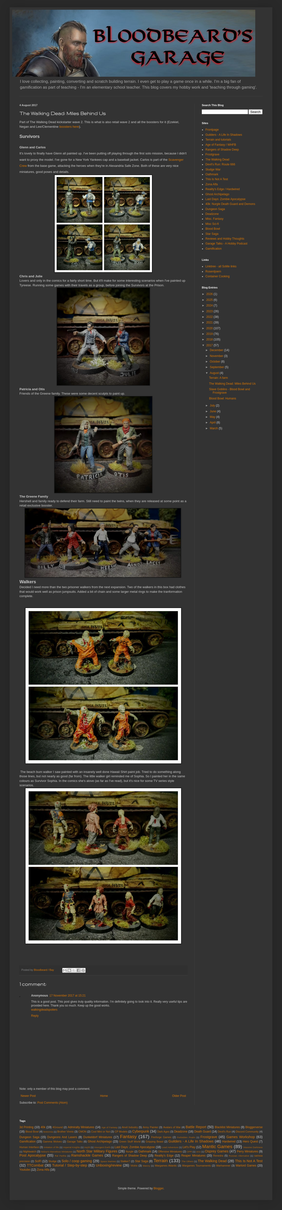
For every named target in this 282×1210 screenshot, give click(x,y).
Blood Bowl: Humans (222, 398)
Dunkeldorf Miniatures (97, 1137)
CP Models (121, 1131)
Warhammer (223, 1165)
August (215, 373)
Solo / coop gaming (77, 1161)
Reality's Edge (164, 1155)
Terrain (161, 1160)
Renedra (218, 1155)
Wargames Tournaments (196, 1165)
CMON (82, 1131)
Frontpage (212, 129)
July (213, 405)
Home (104, 1096)
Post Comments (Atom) (52, 1102)
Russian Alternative (239, 1155)
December (217, 350)
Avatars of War (172, 1127)
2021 (210, 322)
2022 (210, 317)
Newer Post (28, 1096)
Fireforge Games (161, 1137)
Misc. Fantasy (214, 218)
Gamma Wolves (52, 1141)
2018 (210, 339)
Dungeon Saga (215, 209)
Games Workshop (240, 1137)
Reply (35, 1015)
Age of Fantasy (109, 1127)
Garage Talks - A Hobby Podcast (226, 243)
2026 (210, 294)
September (217, 367)
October (215, 361)
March (214, 428)
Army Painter (150, 1127)
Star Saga (211, 234)
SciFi (38, 1161)
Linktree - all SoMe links (220, 266)
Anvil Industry (130, 1127)
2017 (210, 345)
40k (43, 1127)
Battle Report (196, 1127)
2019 (210, 334)
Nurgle (129, 1151)
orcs (198, 1151)
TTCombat (35, 1165)
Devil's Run (224, 1131)
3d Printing (26, 1127)
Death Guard (202, 1131)
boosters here (69, 126)
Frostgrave (212, 154)
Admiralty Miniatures (81, 1127)
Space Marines (108, 1161)
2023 (210, 311)
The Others (188, 1161)
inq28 (87, 1147)
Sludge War (212, 169)
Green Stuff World (130, 1141)
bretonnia (48, 1131)
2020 (210, 328)
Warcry (146, 1165)
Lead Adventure (170, 1147)
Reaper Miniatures (193, 1155)
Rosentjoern (213, 271)
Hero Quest (250, 1141)
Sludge (52, 1161)
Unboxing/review (109, 1165)
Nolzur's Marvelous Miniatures (56, 1151)
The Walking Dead (217, 159)
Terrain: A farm (218, 378)
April (213, 422)
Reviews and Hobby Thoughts (224, 238)
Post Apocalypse (32, 1155)
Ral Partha (60, 1155)
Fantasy (128, 1136)
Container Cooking (217, 276)
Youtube (24, 1169)
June (213, 411)
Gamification (213, 248)
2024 (210, 305)
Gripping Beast (154, 1141)
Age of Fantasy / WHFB (220, 144)
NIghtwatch (29, 1151)
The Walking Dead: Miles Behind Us (232, 383)
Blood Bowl (212, 228)
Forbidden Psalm (186, 1137)
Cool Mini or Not (100, 1131)
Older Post (179, 1096)
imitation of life (51, 1147)
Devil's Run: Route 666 (220, 164)
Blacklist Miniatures (227, 1127)
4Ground (58, 1127)
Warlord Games (246, 1165)
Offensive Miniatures (170, 1151)
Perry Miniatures (247, 1151)
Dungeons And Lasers (62, 1137)
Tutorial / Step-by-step (69, 1165)
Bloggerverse (254, 1127)
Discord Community (247, 1131)
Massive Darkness (253, 1147)
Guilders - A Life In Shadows (223, 134)
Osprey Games (217, 1151)
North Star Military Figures (97, 1151)
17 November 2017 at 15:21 (67, 995)
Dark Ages (163, 1131)
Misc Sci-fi (212, 224)
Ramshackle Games (87, 1155)
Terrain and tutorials (218, 139)
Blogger (158, 1188)
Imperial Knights (71, 1147)
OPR (189, 1151)
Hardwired (229, 1141)
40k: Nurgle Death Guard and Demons (230, 204)
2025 (210, 300)
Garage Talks (74, 1141)
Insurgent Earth (102, 1147)
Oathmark (211, 174)
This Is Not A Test (216, 179)
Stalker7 (125, 1161)
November (217, 356)
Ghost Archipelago (217, 194)
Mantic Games (217, 1146)
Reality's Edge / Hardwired (222, 189)
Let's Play (189, 1147)
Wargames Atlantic (166, 1165)
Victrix (133, 1165)
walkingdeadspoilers (44, 1009)
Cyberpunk (140, 1131)
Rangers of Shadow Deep (222, 149)
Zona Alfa (211, 184)
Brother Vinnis (65, 1131)
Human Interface (29, 1147)
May (213, 417)
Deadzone (212, 214)
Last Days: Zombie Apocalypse (225, 199)
